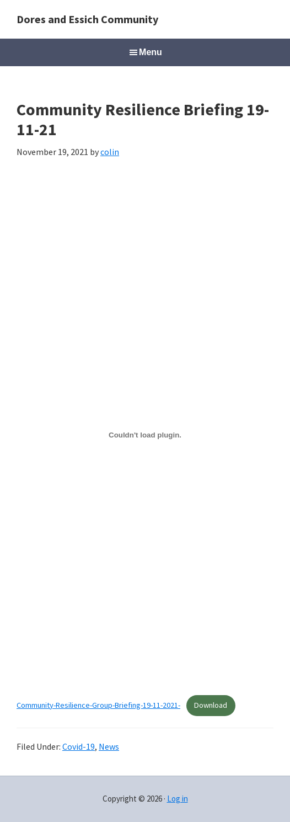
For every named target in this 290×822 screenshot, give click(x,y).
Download (210, 705)
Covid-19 (78, 746)
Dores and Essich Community (87, 19)
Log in (177, 798)
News (109, 746)
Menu (150, 52)
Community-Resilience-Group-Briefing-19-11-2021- (98, 705)
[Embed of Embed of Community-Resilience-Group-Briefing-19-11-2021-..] (145, 434)
